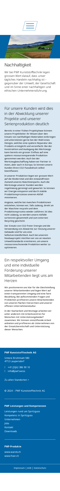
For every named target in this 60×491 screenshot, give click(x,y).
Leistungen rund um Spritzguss (22, 412)
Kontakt (8, 427)
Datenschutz (40, 468)
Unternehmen (12, 420)
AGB (29, 468)
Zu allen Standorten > (16, 380)
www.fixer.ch (11, 456)
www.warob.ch (12, 452)
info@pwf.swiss (14, 371)
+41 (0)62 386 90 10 (17, 367)
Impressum (19, 468)
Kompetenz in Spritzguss (18, 416)
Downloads (10, 431)
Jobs (6, 424)
